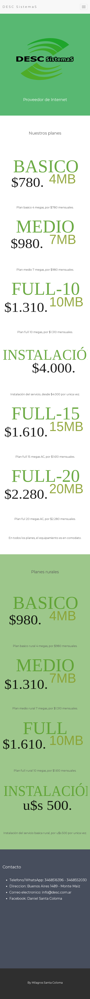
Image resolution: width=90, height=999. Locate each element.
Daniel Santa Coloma (44, 898)
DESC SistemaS (20, 7)
